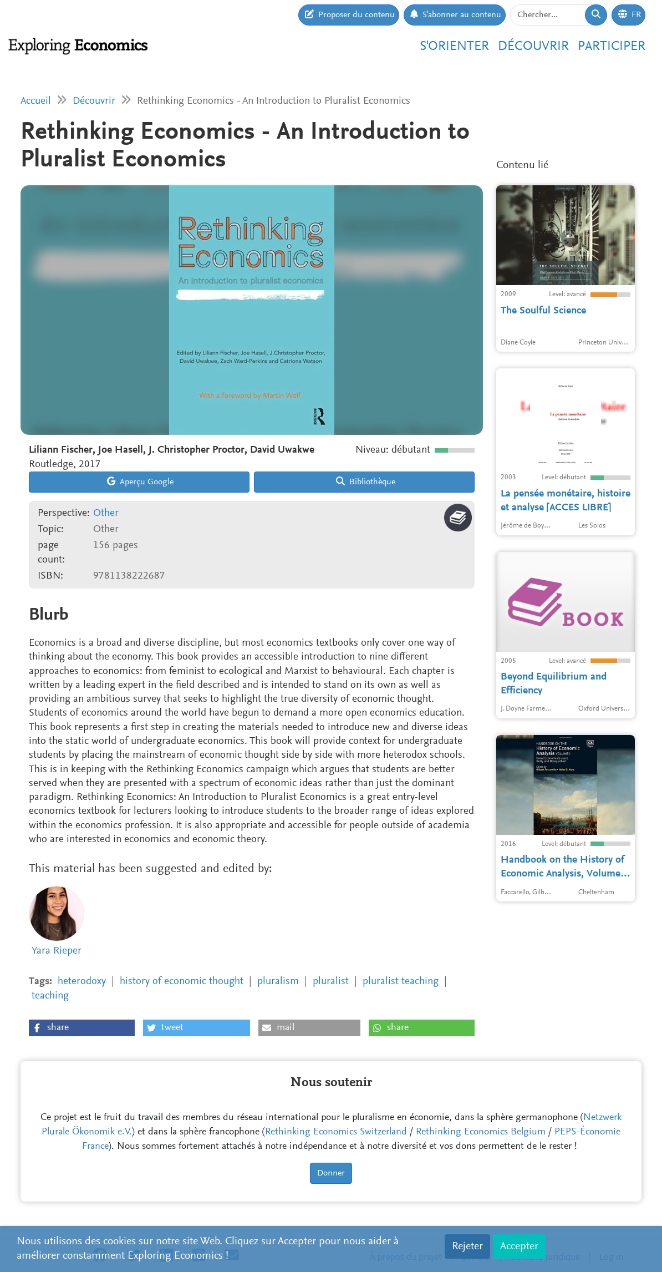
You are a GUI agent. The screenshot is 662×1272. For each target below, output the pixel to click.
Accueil (36, 101)
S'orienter (454, 46)
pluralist (331, 981)
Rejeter (467, 1246)
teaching (50, 996)
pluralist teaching (401, 981)
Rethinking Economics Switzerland (336, 1132)
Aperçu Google (140, 481)
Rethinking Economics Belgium (481, 1132)
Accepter (519, 1246)
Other (106, 513)
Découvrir (533, 46)
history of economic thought (181, 981)
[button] (82, 1028)
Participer (611, 46)
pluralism (278, 981)
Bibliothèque (365, 481)
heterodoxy (82, 981)
